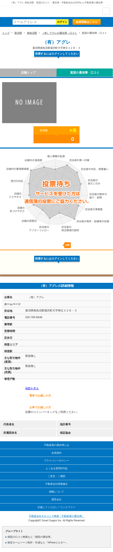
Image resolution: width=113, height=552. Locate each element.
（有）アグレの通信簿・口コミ (59, 33)
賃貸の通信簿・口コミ (84, 72)
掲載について (56, 491)
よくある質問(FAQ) (56, 468)
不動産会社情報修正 (56, 483)
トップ (6, 33)
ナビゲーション (106, 11)
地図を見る (32, 388)
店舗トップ (28, 72)
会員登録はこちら (87, 22)
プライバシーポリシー (56, 460)
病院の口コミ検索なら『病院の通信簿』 (30, 536)
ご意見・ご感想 (56, 476)
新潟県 (18, 33)
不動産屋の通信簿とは (56, 445)
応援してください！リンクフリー (56, 507)
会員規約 (56, 452)
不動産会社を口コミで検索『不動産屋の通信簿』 (56, 516)
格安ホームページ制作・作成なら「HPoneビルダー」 (38, 542)
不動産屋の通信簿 (25, 11)
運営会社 (56, 499)
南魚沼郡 (32, 33)
